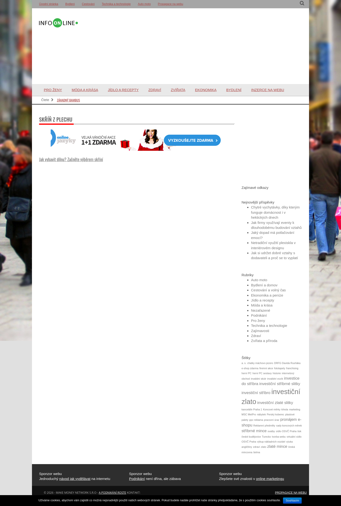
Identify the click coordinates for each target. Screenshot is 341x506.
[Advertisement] (190, 46)
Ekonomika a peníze (267, 295)
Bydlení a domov (264, 285)
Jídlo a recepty (123, 90)
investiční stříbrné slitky (279, 384)
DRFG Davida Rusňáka (287, 363)
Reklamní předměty (264, 425)
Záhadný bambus (68, 100)
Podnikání (259, 315)
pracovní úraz (271, 419)
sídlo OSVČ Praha (286, 431)
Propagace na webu (170, 4)
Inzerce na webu (267, 90)
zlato (263, 446)
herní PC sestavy (262, 373)
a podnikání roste (112, 493)
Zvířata (178, 90)
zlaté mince (277, 446)
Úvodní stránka (48, 4)
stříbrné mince (254, 431)
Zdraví (154, 90)
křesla (284, 409)
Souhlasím (292, 500)
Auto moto (144, 4)
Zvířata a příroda (264, 341)
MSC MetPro (249, 414)
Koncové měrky (271, 409)
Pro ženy (53, 90)
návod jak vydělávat (74, 479)
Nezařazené (260, 310)
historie (277, 373)
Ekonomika (205, 90)
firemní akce (266, 368)
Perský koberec (275, 414)
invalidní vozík (275, 378)
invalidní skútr (258, 378)
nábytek (261, 414)
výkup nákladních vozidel (271, 441)
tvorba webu (279, 436)
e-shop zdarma (250, 368)
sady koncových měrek (289, 425)
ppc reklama (256, 419)
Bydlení (70, 4)
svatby (271, 431)
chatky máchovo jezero (260, 363)
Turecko (266, 436)
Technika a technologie (116, 4)
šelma (256, 452)
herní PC (246, 373)
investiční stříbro (256, 393)
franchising (292, 368)
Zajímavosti (260, 331)
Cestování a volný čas (268, 290)
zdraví (256, 446)
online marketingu (270, 479)
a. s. (244, 363)
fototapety (279, 368)
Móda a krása (85, 90)
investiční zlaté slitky (275, 402)
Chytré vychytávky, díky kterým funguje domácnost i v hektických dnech (275, 212)
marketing (294, 409)
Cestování (88, 4)
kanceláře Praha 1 (252, 409)
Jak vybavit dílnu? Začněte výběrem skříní (71, 159)
